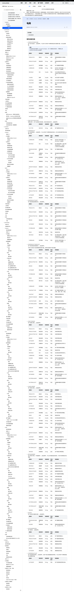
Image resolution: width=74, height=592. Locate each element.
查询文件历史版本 (10, 164)
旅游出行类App (10, 39)
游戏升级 (8, 572)
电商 (9, 27)
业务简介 (8, 33)
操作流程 (9, 250)
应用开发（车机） (8, 587)
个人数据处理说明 (8, 106)
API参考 (34, 6)
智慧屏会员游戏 (9, 557)
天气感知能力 (8, 80)
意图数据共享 (9, 95)
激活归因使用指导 (11, 12)
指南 (29, 6)
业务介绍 (7, 128)
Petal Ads (10, 476)
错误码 (6, 108)
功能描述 (8, 143)
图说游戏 (7, 545)
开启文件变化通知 (11, 190)
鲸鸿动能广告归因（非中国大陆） (14, 16)
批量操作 (8, 166)
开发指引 (8, 63)
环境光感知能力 (9, 78)
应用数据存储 (9, 151)
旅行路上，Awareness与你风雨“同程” (13, 116)
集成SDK (8, 237)
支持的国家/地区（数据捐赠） (11, 124)
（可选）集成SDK (10, 436)
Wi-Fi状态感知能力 (10, 86)
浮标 (7, 555)
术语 (7, 220)
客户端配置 (8, 316)
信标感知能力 (8, 71)
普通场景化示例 (11, 365)
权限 (8, 243)
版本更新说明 (7, 50)
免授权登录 (8, 551)
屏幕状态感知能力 (10, 84)
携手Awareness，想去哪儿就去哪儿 (13, 114)
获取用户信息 (9, 147)
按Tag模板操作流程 (11, 265)
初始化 (7, 549)
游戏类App (9, 46)
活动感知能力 (8, 69)
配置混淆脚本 (8, 59)
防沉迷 (7, 553)
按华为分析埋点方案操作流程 (13, 269)
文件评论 (9, 160)
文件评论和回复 (10, 158)
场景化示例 (10, 277)
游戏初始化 (8, 570)
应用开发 (8, 141)
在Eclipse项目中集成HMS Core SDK (13, 538)
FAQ (6, 110)
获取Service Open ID (11, 97)
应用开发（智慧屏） (9, 581)
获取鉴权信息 (9, 145)
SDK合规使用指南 (8, 103)
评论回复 (9, 162)
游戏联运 (8, 547)
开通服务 (8, 245)
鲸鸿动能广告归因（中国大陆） (14, 14)
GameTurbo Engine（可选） (11, 579)
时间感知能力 (8, 65)
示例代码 (39, 6)
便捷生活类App (10, 41)
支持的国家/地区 (9, 123)
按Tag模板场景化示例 (12, 267)
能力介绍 (8, 35)
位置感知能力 (8, 67)
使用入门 (7, 52)
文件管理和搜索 (10, 149)
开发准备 (8, 136)
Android (6, 132)
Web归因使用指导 (11, 20)
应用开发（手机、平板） (9, 568)
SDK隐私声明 (7, 207)
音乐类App (9, 44)
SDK (44, 6)
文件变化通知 (9, 153)
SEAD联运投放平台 (11, 478)
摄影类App (9, 48)
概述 (9, 248)
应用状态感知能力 (10, 89)
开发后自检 (7, 99)
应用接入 (8, 175)
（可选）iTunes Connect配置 (11, 419)
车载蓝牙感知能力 (10, 74)
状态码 (6, 213)
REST (6, 168)
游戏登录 (8, 574)
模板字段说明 (9, 329)
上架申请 (7, 101)
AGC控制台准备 (9, 562)
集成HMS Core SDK (10, 564)
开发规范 (7, 211)
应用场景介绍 (7, 226)
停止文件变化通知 (11, 156)
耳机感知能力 (9, 76)
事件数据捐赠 (9, 93)
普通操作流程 (10, 262)
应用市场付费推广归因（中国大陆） (14, 18)
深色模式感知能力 (10, 88)
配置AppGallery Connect (11, 56)
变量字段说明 (9, 327)
